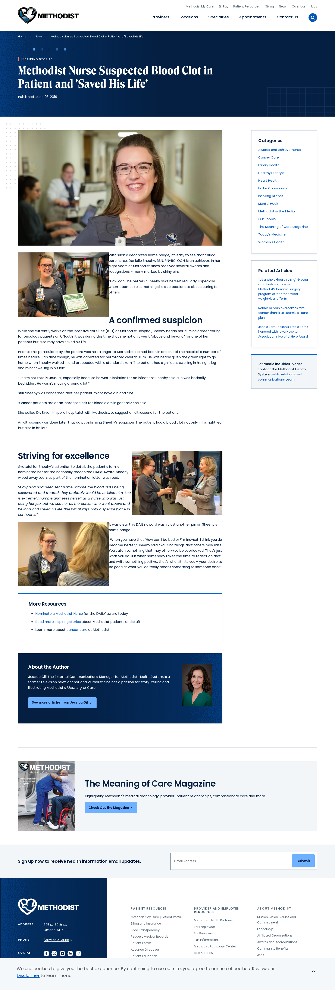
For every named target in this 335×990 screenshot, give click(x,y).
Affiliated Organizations (274, 933)
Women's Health (271, 240)
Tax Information (206, 938)
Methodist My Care (200, 5)
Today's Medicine (272, 232)
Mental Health (269, 201)
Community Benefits (272, 946)
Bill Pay (223, 5)
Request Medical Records (149, 934)
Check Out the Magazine (111, 805)
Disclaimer (28, 975)
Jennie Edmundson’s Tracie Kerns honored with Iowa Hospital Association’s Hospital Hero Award (283, 330)
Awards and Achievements (279, 147)
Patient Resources (246, 5)
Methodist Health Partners (213, 918)
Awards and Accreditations (277, 940)
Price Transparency (145, 928)
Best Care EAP (204, 951)
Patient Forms (141, 941)
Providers (160, 16)
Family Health (268, 163)
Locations (189, 16)
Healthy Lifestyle (271, 171)
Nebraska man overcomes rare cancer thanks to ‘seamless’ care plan (283, 311)
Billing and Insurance (146, 921)
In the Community (272, 186)
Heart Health (268, 178)
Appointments (252, 16)
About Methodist (274, 906)
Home (22, 34)
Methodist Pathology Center (215, 944)
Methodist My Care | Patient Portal (156, 915)
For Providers (203, 931)
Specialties (218, 16)
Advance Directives (145, 947)
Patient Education (144, 954)
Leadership (265, 927)
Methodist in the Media (276, 209)
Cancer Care (268, 155)
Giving (269, 5)
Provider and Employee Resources (216, 908)
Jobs (313, 5)
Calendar (298, 5)
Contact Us (287, 16)
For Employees (205, 925)
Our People (267, 217)
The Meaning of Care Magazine (283, 224)
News (283, 5)
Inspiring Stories (270, 194)
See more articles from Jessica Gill (62, 700)
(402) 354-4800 (58, 938)
